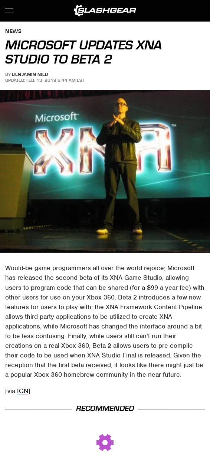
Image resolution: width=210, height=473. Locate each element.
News (13, 31)
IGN (22, 391)
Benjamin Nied (30, 74)
